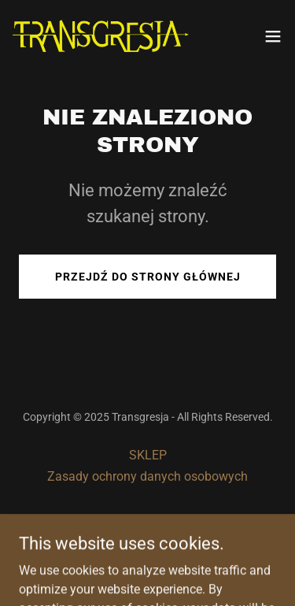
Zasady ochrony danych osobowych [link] (147, 476)
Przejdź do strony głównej (148, 276)
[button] (273, 36)
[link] (101, 35)
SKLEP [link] (148, 455)
